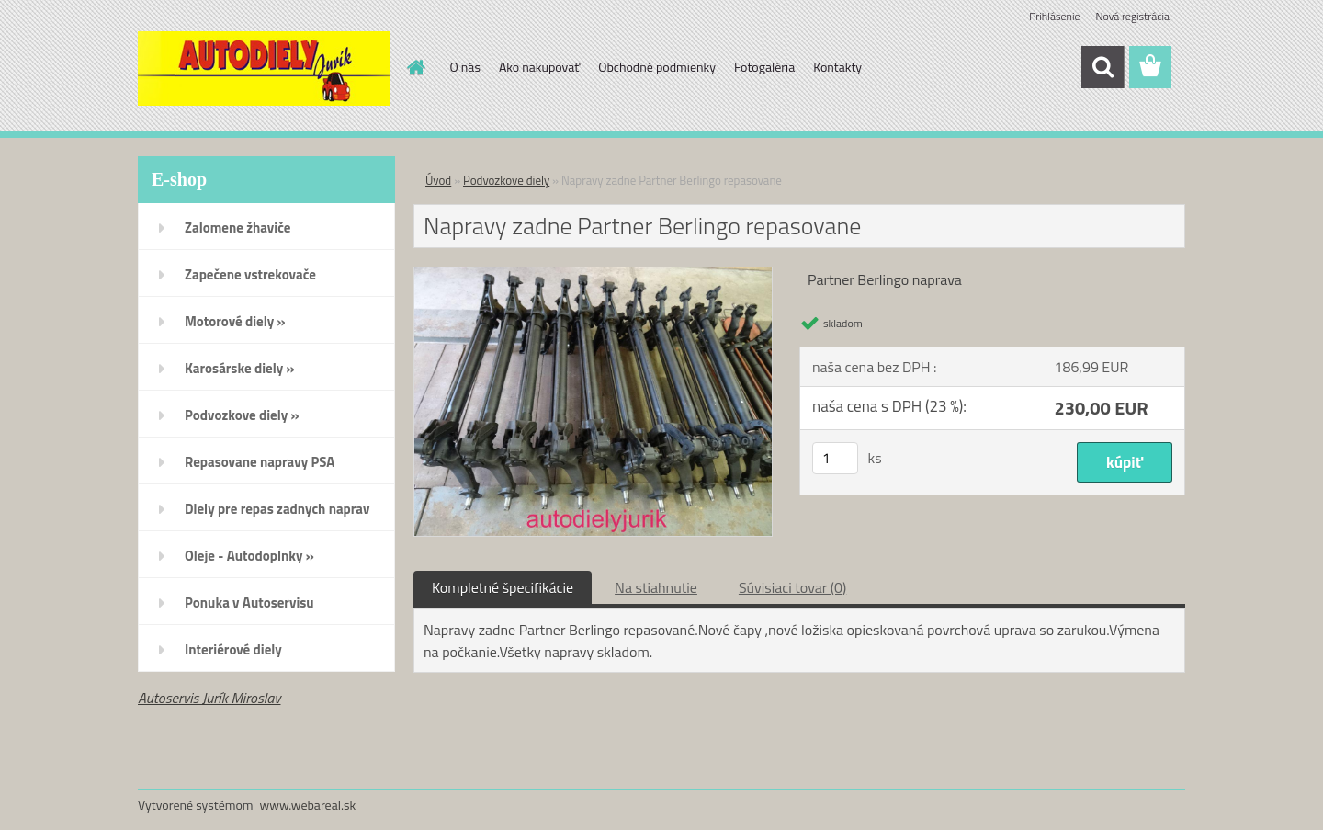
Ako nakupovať (539, 66)
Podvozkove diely (506, 180)
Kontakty (837, 66)
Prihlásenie (1054, 16)
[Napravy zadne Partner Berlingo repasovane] (593, 275)
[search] (1102, 67)
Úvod (438, 180)
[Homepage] (415, 67)
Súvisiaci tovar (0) (792, 587)
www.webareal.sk (308, 804)
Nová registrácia (1132, 16)
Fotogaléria (764, 66)
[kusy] (835, 458)
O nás (465, 66)
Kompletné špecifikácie (502, 587)
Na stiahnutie (656, 587)
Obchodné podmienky (657, 66)
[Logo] (264, 68)
